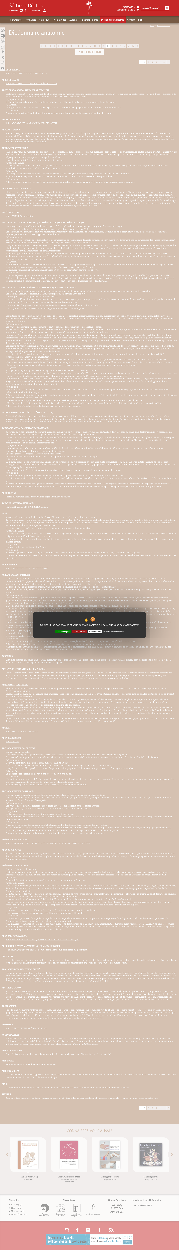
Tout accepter (63, 632)
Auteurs (73, 19)
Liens (141, 19)
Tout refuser (79, 632)
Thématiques (59, 19)
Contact (131, 19)
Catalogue (44, 19)
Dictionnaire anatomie (112, 19)
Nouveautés (16, 19)
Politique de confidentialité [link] (113, 632)
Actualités (31, 19)
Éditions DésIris (26, 5)
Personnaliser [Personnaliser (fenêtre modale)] (95, 632)
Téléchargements (89, 19)
